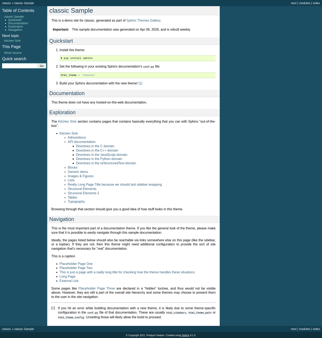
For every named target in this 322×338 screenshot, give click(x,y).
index (316, 3)
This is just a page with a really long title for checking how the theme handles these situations (127, 272)
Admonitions (77, 137)
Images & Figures (80, 176)
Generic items (78, 171)
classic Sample (24, 3)
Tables (72, 197)
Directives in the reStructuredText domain (106, 163)
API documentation (81, 141)
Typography (76, 201)
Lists (71, 180)
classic (6, 3)
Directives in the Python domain (99, 158)
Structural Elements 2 (83, 193)
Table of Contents (18, 10)
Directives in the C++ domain (97, 150)
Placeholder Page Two (76, 267)
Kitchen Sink (69, 133)
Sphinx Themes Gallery (143, 20)
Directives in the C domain (95, 146)
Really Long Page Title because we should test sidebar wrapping (115, 184)
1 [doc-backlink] (53, 307)
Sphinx (185, 334)
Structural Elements (82, 188)
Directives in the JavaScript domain (101, 154)
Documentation (18, 23)
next (293, 3)
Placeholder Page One (76, 263)
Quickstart (15, 20)
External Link (69, 280)
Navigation (15, 29)
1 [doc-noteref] (140, 83)
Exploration (15, 26)
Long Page (67, 276)
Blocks (72, 167)
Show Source (13, 52)
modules (304, 3)
